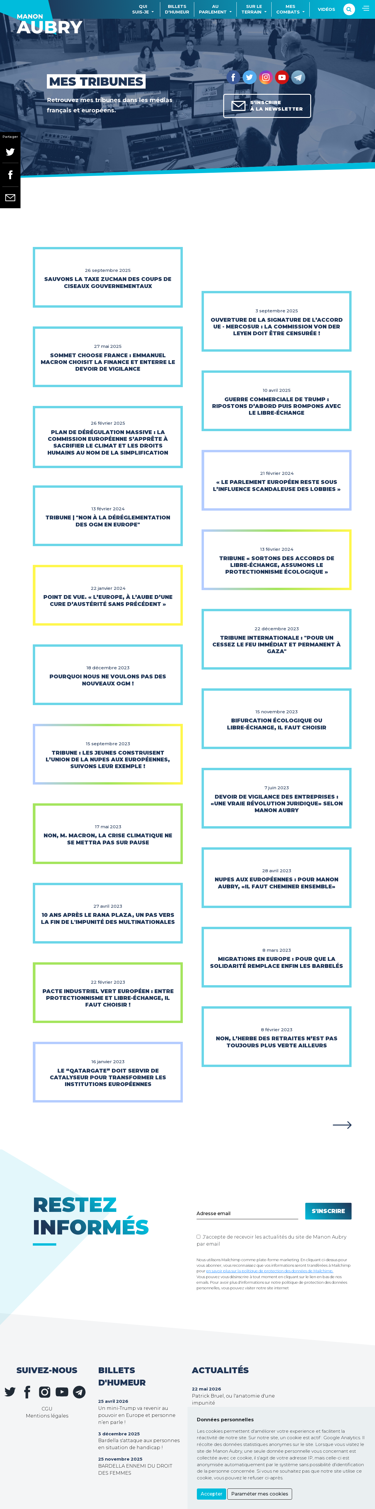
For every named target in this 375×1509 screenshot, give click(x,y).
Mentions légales (47, 1416)
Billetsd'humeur (177, 9)
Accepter (211, 1494)
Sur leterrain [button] (251, 9)
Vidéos (326, 9)
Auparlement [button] (213, 9)
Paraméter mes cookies (259, 1494)
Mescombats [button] (288, 9)
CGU (47, 1409)
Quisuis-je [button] (140, 9)
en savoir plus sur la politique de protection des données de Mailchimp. (269, 1271)
